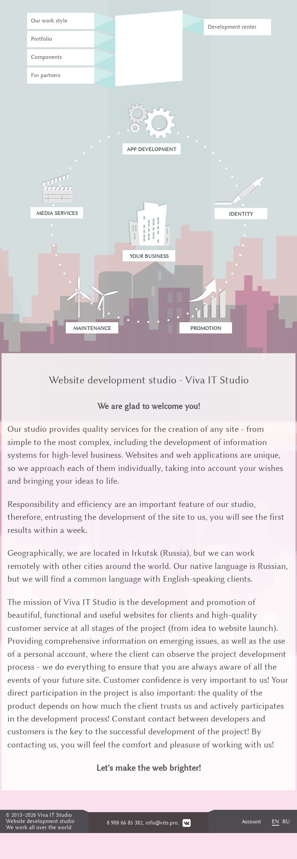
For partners (45, 75)
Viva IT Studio (55, 815)
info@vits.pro (161, 822)
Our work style (49, 20)
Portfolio (41, 39)
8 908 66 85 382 (125, 822)
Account (251, 821)
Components (46, 57)
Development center (232, 27)
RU (286, 821)
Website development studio (40, 821)
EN (275, 821)
